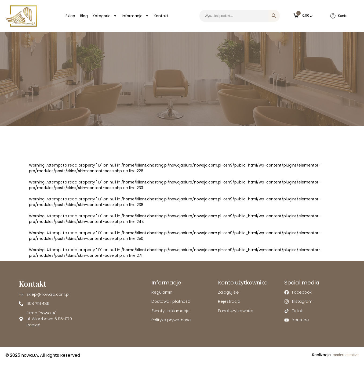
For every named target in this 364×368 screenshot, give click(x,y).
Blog (84, 16)
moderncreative (346, 355)
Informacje (135, 15)
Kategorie (105, 15)
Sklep (70, 16)
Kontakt (161, 16)
